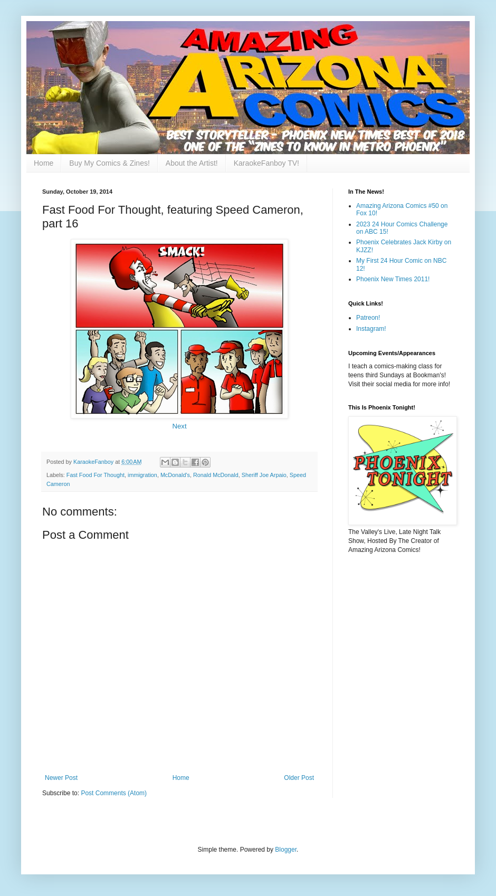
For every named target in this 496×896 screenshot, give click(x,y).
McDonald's (175, 475)
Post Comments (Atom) (114, 793)
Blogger (286, 849)
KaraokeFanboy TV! (266, 163)
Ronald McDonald (216, 475)
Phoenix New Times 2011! (393, 279)
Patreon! (368, 317)
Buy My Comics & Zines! (109, 163)
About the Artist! (192, 163)
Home (43, 163)
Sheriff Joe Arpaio (264, 475)
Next (179, 426)
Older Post (299, 777)
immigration (142, 475)
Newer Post (61, 777)
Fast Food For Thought (95, 475)
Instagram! (371, 328)
